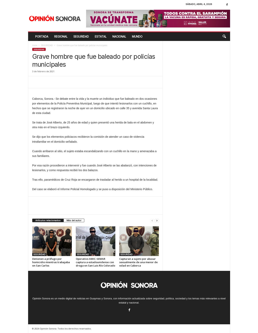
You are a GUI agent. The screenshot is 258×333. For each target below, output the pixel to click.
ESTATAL (100, 36)
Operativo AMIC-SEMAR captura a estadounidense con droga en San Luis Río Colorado (95, 262)
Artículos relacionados (48, 220)
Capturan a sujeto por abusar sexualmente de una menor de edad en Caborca (138, 262)
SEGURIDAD (81, 36)
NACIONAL (119, 36)
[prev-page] (152, 220)
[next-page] (157, 220)
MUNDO (137, 36)
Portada (41, 36)
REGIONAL (60, 36)
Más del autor (73, 220)
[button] (224, 36)
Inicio (34, 45)
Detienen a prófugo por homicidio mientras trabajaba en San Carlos (51, 262)
